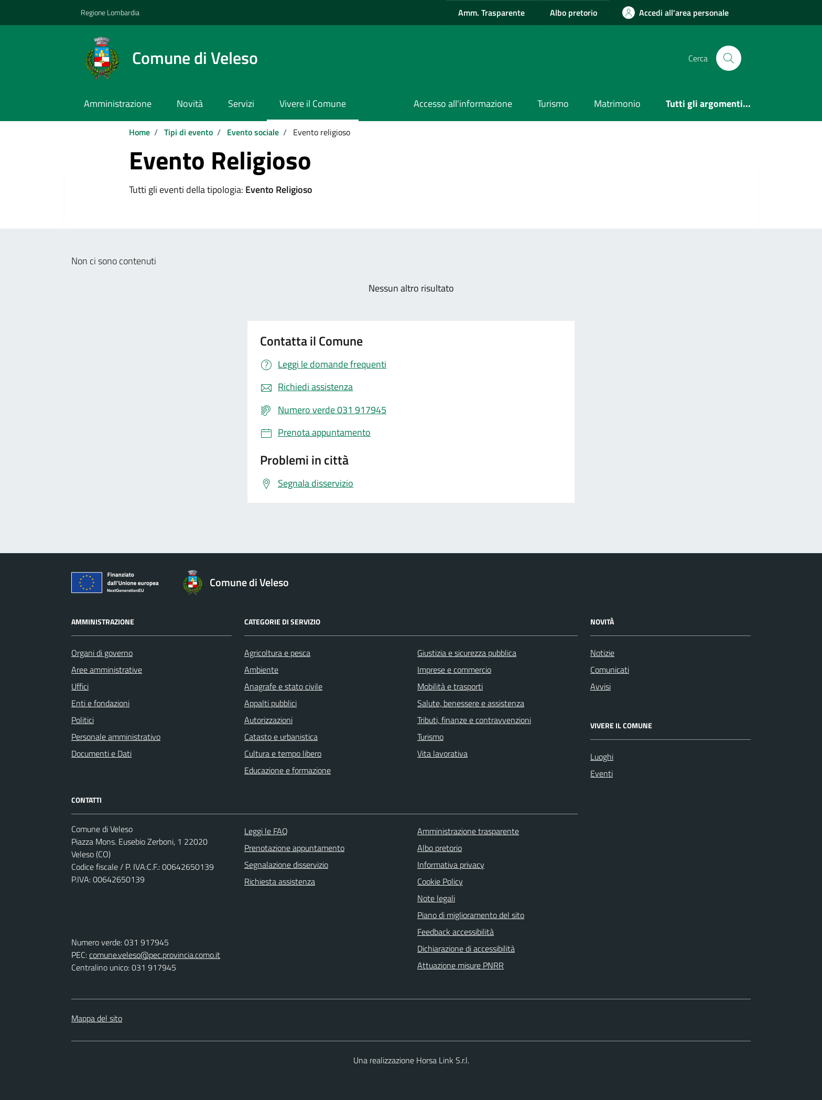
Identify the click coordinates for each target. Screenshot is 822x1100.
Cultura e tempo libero (282, 753)
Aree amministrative (106, 669)
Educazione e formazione (287, 770)
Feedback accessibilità (455, 931)
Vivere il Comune (312, 103)
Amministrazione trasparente (468, 831)
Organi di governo (102, 652)
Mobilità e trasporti (450, 686)
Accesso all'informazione (463, 103)
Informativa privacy (450, 864)
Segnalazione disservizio (286, 864)
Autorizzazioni (268, 720)
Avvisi (600, 686)
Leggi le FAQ (266, 831)
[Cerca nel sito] (728, 58)
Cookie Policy (440, 881)
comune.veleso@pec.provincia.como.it (154, 954)
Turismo (553, 103)
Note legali (436, 898)
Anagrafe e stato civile (283, 686)
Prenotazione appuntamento (294, 848)
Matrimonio (617, 103)
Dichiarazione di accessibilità (466, 948)
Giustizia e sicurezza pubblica (466, 652)
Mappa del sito (96, 1018)
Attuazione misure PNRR (460, 965)
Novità (190, 103)
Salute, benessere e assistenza (470, 703)
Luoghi (601, 756)
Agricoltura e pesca (277, 652)
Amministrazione (118, 103)
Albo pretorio (439, 848)
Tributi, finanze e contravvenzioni (474, 720)
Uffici (80, 686)
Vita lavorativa (442, 753)
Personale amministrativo (115, 736)
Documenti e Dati (101, 753)
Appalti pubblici (270, 703)
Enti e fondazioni (100, 703)
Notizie (602, 652)
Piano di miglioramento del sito (470, 915)
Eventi (601, 773)
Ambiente (261, 669)
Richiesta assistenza (279, 881)
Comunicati (609, 669)
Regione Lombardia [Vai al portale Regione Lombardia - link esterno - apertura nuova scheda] (110, 12)
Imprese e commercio (454, 669)
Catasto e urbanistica (281, 736)
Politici (82, 720)
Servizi (241, 103)
